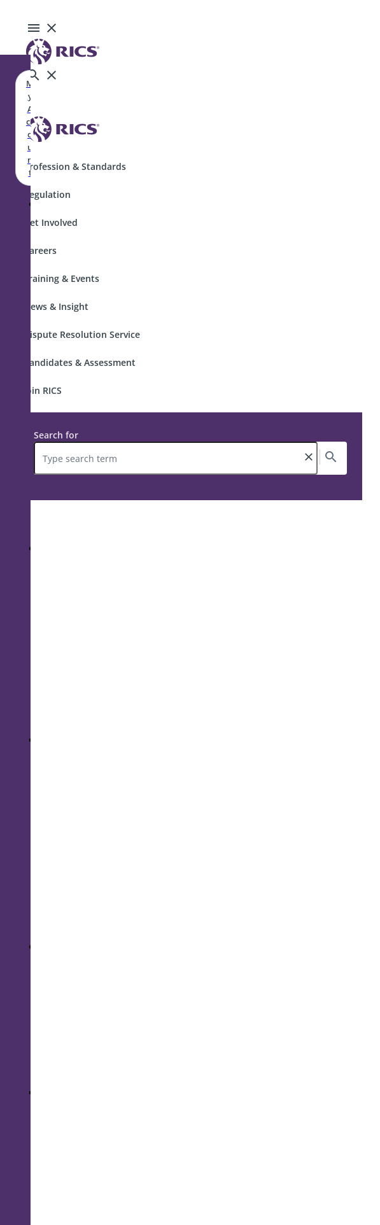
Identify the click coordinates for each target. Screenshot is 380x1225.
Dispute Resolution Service (82, 334)
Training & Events (61, 278)
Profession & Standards (75, 166)
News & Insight (56, 306)
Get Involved (51, 222)
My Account (30, 128)
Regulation (47, 194)
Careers (40, 250)
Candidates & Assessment (80, 362)
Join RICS (43, 390)
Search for (56, 435)
